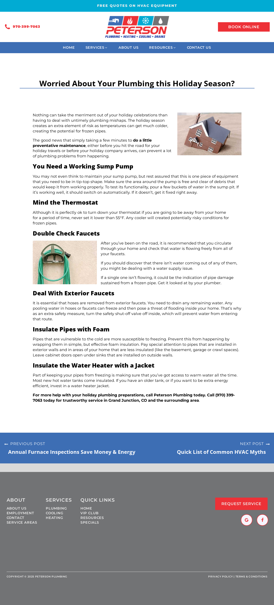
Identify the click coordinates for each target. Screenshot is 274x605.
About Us (17, 508)
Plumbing (56, 508)
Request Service (241, 503)
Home (86, 508)
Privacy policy (220, 576)
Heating (54, 518)
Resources (92, 518)
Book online (243, 27)
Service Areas (22, 522)
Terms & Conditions (251, 576)
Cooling (54, 513)
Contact (16, 518)
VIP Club (89, 513)
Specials (89, 522)
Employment (20, 513)
